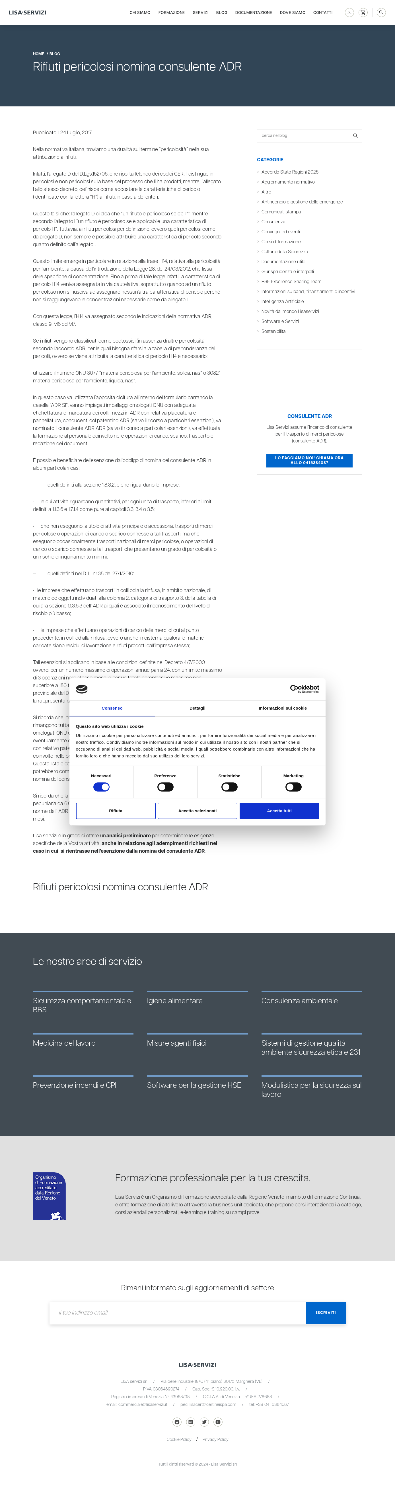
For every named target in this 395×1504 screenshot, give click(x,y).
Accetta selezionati (197, 810)
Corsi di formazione (281, 242)
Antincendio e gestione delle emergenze (302, 202)
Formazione (172, 12)
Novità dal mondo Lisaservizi (291, 311)
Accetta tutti (279, 810)
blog (55, 54)
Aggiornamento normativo (288, 182)
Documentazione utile (284, 261)
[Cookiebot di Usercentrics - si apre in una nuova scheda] (294, 689)
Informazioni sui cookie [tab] (283, 707)
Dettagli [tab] (197, 707)
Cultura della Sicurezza (285, 252)
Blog (221, 12)
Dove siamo (292, 12)
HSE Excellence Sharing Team (292, 281)
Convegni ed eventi (281, 232)
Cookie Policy (179, 1439)
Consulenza (273, 222)
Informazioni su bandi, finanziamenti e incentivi (309, 291)
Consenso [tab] (112, 707)
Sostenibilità (274, 331)
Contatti (322, 12)
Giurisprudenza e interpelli (288, 271)
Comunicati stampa (281, 212)
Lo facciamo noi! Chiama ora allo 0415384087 (309, 460)
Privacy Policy (216, 1439)
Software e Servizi (280, 321)
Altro (266, 192)
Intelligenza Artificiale (283, 301)
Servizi (201, 12)
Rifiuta (115, 810)
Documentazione (253, 12)
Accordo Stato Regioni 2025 (290, 172)
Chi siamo (140, 12)
